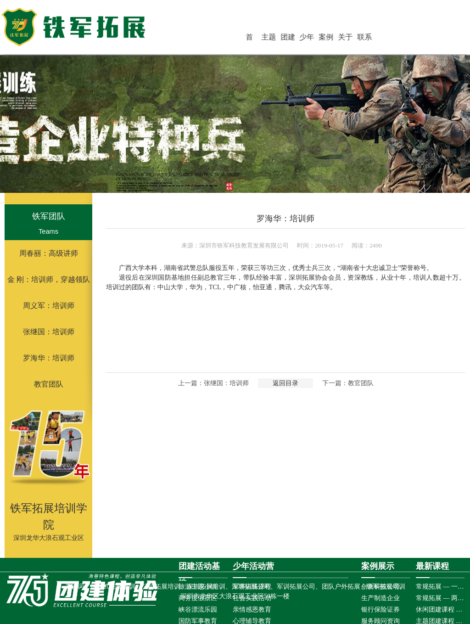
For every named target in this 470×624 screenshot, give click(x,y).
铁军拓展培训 (386, 586)
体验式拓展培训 (112, 586)
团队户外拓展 (341, 586)
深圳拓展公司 (251, 586)
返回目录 (285, 383)
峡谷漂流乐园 (198, 609)
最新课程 (432, 566)
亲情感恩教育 (252, 609)
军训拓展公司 (296, 586)
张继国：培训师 (48, 332)
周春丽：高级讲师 (48, 253)
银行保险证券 (380, 609)
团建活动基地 (305, 38)
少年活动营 (322, 38)
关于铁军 (355, 38)
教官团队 (48, 384)
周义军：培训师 (48, 305)
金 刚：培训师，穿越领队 (48, 279)
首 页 (274, 38)
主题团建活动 (288, 38)
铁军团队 (48, 216)
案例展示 (338, 38)
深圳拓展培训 (206, 586)
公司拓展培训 (161, 586)
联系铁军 (372, 38)
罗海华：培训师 (48, 358)
